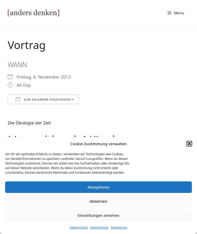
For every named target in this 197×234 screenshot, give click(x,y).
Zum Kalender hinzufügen (43, 99)
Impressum (119, 227)
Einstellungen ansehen (99, 215)
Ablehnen (98, 201)
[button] (189, 143)
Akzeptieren (98, 187)
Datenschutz (79, 227)
